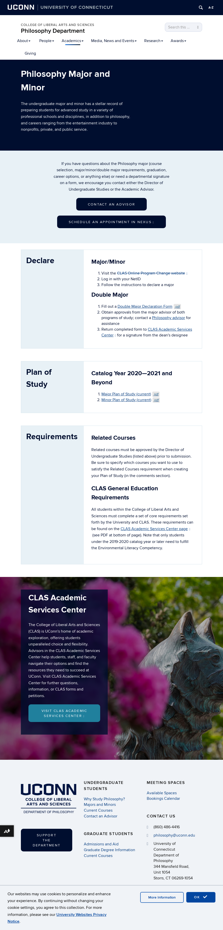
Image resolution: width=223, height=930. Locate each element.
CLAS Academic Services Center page (155, 528)
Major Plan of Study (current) (130, 394)
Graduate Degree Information (109, 849)
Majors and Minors (100, 804)
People (46, 40)
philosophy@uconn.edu (174, 835)
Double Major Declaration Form (149, 306)
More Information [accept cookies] (162, 897)
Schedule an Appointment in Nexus (111, 222)
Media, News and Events (114, 40)
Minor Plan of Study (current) (130, 399)
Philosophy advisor (168, 317)
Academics (73, 40)
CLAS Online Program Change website (152, 273)
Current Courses (98, 810)
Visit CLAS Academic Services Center (64, 713)
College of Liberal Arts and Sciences (57, 25)
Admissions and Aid (101, 844)
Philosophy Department (53, 31)
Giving (30, 53)
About (23, 40)
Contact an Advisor (111, 204)
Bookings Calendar (163, 798)
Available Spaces (162, 793)
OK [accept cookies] (201, 897)
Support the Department (46, 840)
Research (153, 40)
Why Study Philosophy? (104, 799)
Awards (178, 40)
